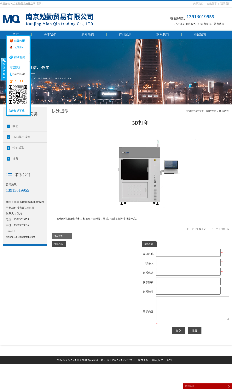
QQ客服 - (18, 47)
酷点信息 (157, 385)
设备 (15, 158)
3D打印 (225, 228)
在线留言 (212, 3)
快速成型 (224, 111)
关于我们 (198, 3)
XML (170, 385)
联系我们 (225, 3)
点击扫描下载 (16, 110)
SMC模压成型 (21, 137)
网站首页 (211, 111)
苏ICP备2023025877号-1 (121, 385)
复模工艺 (201, 228)
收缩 (3, 69)
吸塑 (15, 126)
